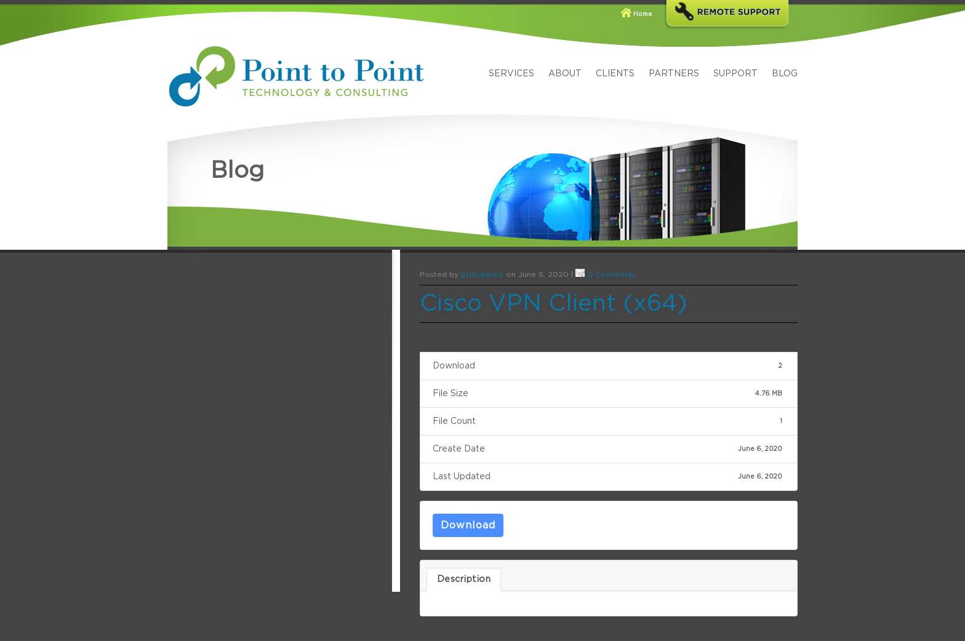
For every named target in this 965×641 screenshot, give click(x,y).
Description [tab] (464, 579)
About (565, 74)
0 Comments (611, 274)
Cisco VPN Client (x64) (553, 304)
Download (468, 525)
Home (642, 14)
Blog (785, 74)
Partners (674, 74)
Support (735, 74)
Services (511, 74)
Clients (615, 74)
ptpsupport (482, 274)
